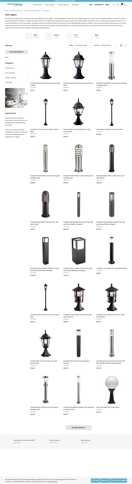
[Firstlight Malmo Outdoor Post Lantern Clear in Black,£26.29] (45, 297)
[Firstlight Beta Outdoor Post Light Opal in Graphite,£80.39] (78, 343)
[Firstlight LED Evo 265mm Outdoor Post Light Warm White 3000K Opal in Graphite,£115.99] (78, 251)
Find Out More (53, 442)
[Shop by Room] (37, 5)
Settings (95, 480)
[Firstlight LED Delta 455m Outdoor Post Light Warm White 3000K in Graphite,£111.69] (111, 204)
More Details (17, 442)
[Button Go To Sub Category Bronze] (49, 36)
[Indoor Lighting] (50, 5)
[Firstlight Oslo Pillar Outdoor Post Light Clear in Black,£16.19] (78, 65)
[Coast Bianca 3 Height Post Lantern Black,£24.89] (111, 112)
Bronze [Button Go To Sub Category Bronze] (56, 35)
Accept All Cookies (118, 480)
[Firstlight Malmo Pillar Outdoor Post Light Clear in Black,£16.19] (45, 65)
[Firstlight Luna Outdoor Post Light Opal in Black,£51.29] (111, 251)
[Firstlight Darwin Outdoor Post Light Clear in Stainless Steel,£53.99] (45, 390)
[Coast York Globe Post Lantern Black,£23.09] (111, 390)
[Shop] (91, 5)
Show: (71, 45)
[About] (107, 5)
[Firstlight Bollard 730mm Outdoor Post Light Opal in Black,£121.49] (111, 158)
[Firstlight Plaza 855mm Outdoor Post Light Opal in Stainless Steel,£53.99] (78, 390)
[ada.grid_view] (121, 45)
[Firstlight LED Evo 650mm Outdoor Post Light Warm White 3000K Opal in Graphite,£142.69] (45, 251)
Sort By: (96, 45)
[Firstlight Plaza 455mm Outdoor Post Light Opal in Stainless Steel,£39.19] (111, 65)
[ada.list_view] (126, 45)
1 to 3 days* (84, 442)
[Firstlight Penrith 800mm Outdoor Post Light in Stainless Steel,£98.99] (45, 158)
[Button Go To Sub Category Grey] (69, 36)
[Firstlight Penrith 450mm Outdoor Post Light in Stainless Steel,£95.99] (78, 158)
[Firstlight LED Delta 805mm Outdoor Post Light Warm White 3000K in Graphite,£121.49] (78, 204)
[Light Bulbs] (75, 5)
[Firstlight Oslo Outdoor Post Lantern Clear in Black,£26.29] (45, 112)
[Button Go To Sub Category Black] (28, 36)
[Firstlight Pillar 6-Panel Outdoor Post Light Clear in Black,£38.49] (45, 343)
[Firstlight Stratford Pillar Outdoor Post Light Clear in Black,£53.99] (111, 297)
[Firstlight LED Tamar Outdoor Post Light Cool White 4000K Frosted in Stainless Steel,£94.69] (111, 343)
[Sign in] (117, 5)
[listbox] (109, 45)
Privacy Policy (52, 481)
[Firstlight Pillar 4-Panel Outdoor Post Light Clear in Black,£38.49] (78, 112)
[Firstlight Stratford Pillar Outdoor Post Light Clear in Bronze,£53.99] (78, 297)
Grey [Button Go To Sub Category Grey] (76, 35)
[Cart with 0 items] (121, 5)
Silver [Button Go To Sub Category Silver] (97, 35)
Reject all (105, 480)
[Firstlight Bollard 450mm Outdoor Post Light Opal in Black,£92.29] (45, 204)
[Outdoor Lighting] (63, 5)
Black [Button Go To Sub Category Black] (35, 35)
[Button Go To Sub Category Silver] (89, 36)
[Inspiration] (99, 5)
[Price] (16, 58)
